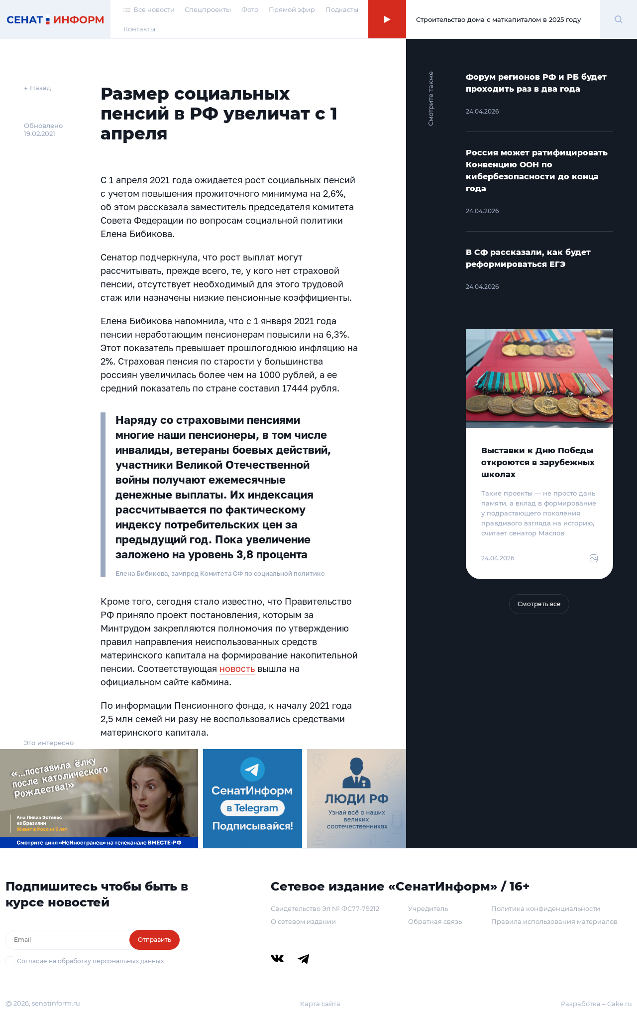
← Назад (37, 88)
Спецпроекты (208, 9)
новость (237, 668)
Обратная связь (435, 921)
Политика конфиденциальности (545, 908)
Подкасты (341, 9)
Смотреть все (539, 604)
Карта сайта (320, 1004)
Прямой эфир (292, 9)
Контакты (139, 29)
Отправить (154, 939)
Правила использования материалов (554, 921)
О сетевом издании (303, 921)
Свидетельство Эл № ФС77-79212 (325, 908)
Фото (249, 9)
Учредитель (428, 908)
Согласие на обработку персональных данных (90, 961)
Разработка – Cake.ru (596, 1004)
